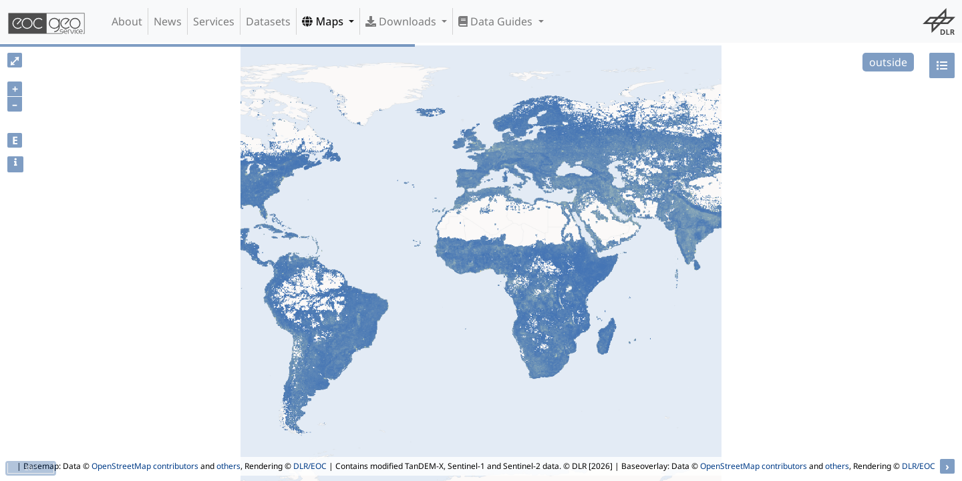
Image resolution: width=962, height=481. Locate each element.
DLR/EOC (310, 466)
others (228, 466)
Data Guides (496, 21)
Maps (324, 21)
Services (213, 21)
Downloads (402, 21)
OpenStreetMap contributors (145, 466)
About (127, 21)
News (168, 21)
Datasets (268, 21)
